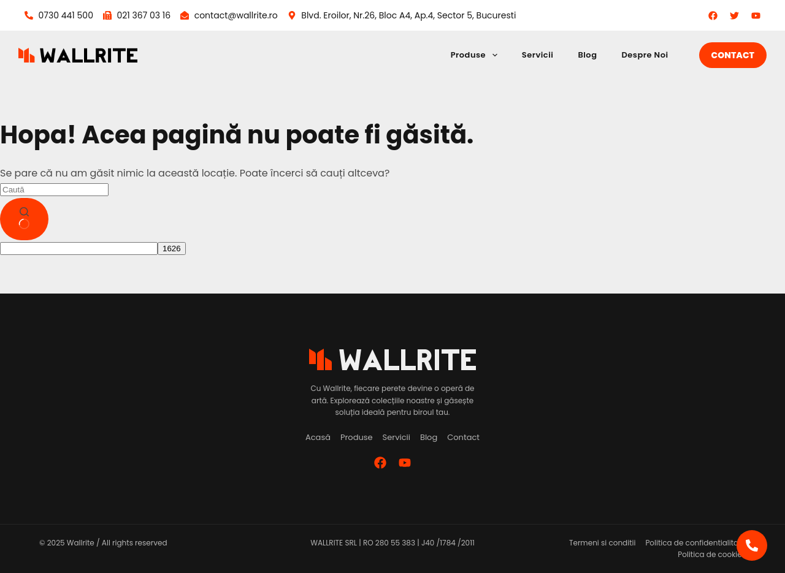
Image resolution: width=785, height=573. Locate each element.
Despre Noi (644, 55)
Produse (476, 55)
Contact (732, 55)
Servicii (538, 55)
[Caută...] (54, 189)
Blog (587, 55)
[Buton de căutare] (24, 219)
